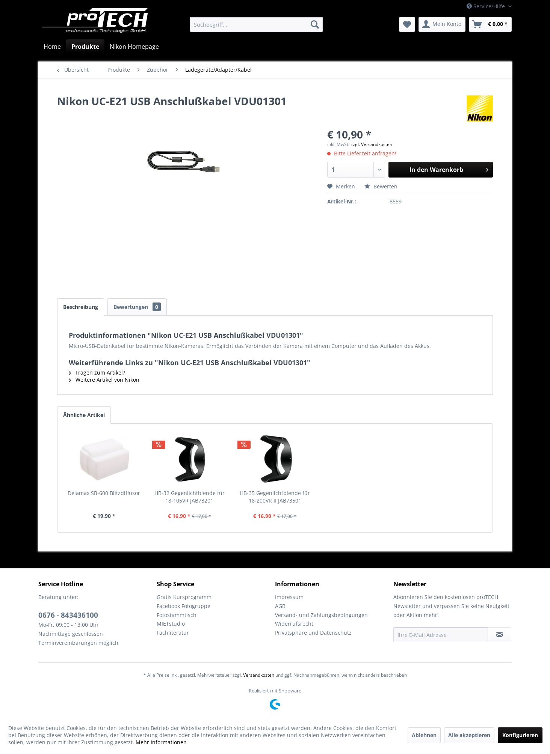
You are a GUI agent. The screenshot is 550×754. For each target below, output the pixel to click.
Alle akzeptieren (469, 735)
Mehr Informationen (161, 742)
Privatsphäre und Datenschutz (313, 632)
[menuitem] (256, 24)
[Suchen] (315, 24)
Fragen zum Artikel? (97, 372)
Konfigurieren (520, 735)
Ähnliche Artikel (84, 414)
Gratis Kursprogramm (184, 596)
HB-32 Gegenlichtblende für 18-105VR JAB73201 (189, 496)
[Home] (52, 46)
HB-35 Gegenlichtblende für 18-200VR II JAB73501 (275, 496)
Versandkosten (258, 675)
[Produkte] (85, 46)
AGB (280, 606)
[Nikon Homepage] (134, 46)
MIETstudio (171, 623)
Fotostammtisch (176, 615)
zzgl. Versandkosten (371, 144)
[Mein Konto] (442, 24)
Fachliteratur (173, 632)
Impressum (289, 596)
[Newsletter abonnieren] (499, 634)
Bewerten (380, 186)
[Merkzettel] (407, 24)
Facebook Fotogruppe (183, 606)
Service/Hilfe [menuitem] (486, 6)
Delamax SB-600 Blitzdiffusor (104, 493)
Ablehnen (424, 735)
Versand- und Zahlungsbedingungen (321, 615)
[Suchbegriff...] (256, 24)
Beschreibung (80, 306)
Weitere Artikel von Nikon (104, 379)
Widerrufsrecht (294, 623)
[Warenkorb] (490, 24)
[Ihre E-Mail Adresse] (440, 634)
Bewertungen (137, 307)
